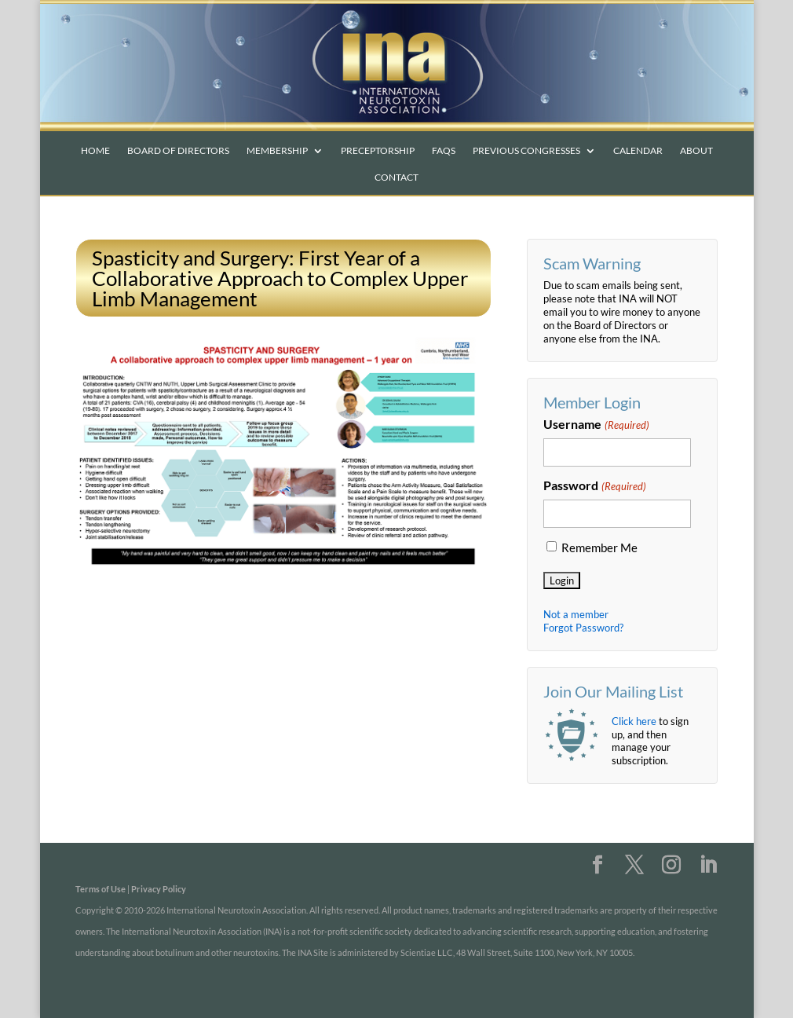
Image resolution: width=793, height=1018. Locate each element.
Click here (634, 721)
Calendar (638, 150)
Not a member (575, 614)
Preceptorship (378, 150)
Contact (396, 177)
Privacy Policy (158, 889)
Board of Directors (178, 150)
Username (596, 425)
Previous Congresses (526, 150)
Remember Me (599, 548)
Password (594, 486)
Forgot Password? (583, 627)
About (696, 150)
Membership (277, 150)
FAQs (443, 150)
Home (95, 150)
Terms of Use (100, 889)
